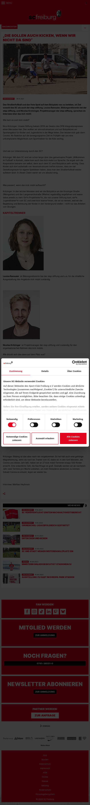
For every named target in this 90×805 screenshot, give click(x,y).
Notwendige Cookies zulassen (17, 438)
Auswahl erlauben (45, 438)
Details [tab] (45, 371)
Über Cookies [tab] (74, 371)
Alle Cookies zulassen (73, 438)
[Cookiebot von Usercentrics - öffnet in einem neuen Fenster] (74, 363)
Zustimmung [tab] (15, 371)
